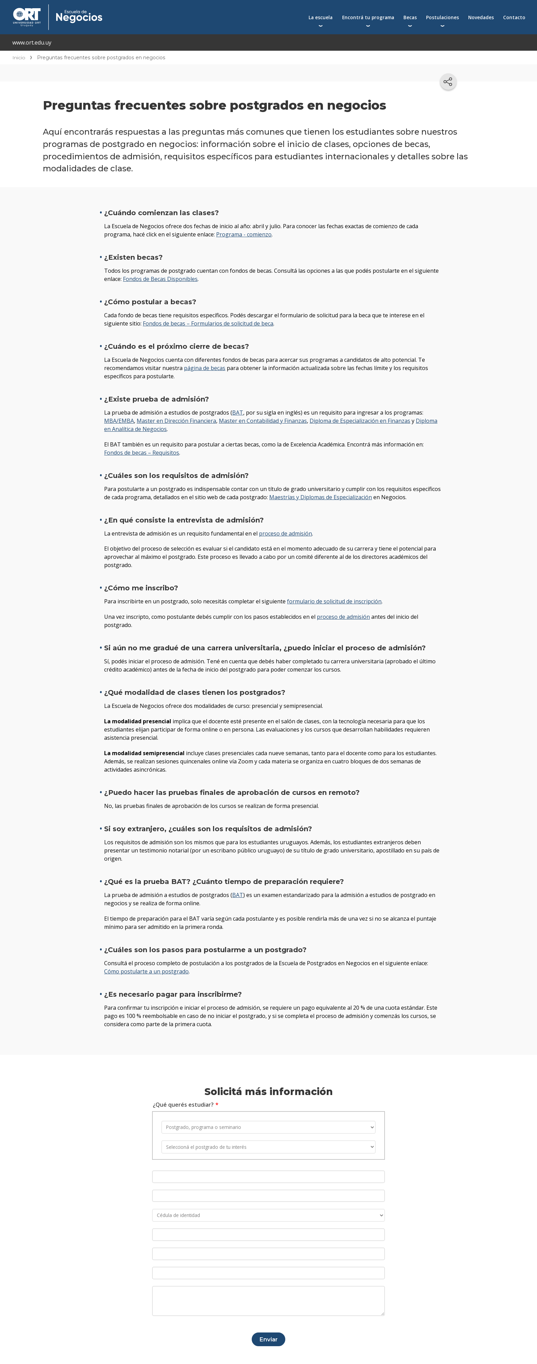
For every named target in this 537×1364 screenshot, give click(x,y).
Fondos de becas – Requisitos (141, 452)
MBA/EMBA (119, 421)
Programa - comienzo (244, 234)
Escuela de (125, 7)
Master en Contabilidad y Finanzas (263, 421)
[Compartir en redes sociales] (448, 81)
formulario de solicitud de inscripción (334, 601)
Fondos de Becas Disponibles (160, 279)
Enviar (268, 1336)
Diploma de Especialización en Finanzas (360, 421)
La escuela (321, 17)
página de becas (204, 368)
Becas (410, 17)
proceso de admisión (285, 533)
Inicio (18, 57)
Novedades (481, 17)
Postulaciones (442, 17)
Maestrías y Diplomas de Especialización (320, 497)
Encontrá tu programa (368, 17)
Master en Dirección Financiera (176, 421)
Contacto (514, 17)
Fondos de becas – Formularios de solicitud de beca (208, 323)
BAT (237, 412)
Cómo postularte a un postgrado (146, 971)
